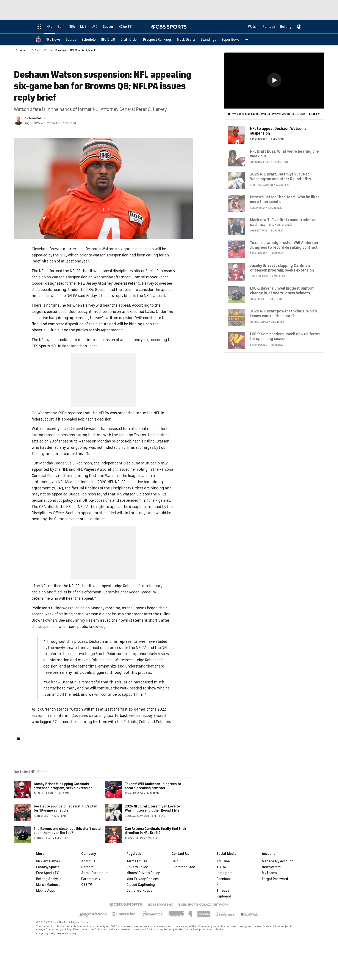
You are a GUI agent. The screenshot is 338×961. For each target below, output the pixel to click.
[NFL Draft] (108, 39)
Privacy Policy (137, 867)
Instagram (225, 873)
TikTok (222, 867)
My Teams (269, 873)
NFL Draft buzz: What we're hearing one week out (284, 153)
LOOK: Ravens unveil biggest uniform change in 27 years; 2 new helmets (282, 290)
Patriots (130, 721)
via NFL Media (64, 482)
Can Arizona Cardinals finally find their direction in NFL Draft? (156, 831)
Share (313, 113)
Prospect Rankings (55, 50)
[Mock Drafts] (186, 39)
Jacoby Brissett (154, 715)
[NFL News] (53, 39)
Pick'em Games (48, 861)
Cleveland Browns (47, 249)
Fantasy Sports (47, 867)
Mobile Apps (45, 890)
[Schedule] (88, 39)
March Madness (48, 885)
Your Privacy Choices (143, 879)
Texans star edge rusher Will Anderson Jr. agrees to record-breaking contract (284, 245)
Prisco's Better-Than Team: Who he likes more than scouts (284, 199)
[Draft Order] (129, 39)
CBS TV (86, 885)
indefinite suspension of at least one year (113, 339)
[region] (274, 80)
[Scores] (71, 39)
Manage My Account (277, 861)
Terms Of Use (137, 861)
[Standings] (208, 39)
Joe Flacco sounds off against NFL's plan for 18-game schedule (65, 808)
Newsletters (271, 867)
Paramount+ (90, 879)
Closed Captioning (141, 885)
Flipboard (224, 896)
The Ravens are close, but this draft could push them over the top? (67, 831)
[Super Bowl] (230, 39)
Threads (223, 890)
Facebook (224, 879)
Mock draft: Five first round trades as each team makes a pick (283, 222)
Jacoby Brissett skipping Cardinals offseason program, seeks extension (63, 786)
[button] (246, 39)
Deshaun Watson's (101, 249)
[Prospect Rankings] (157, 39)
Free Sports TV (47, 873)
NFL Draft (35, 50)
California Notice (139, 890)
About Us (88, 861)
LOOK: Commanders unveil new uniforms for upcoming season (285, 336)
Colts (143, 721)
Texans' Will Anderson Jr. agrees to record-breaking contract (153, 786)
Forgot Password (275, 879)
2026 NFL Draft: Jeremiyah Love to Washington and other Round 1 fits (152, 808)
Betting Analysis (48, 879)
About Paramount (95, 873)
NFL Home (20, 50)
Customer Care (183, 867)
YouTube (223, 861)
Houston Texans (132, 435)
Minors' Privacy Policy (143, 873)
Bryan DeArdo (37, 118)
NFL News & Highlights (83, 50)
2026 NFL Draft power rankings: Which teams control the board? (283, 313)
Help (175, 861)
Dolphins (163, 721)
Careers (87, 867)
